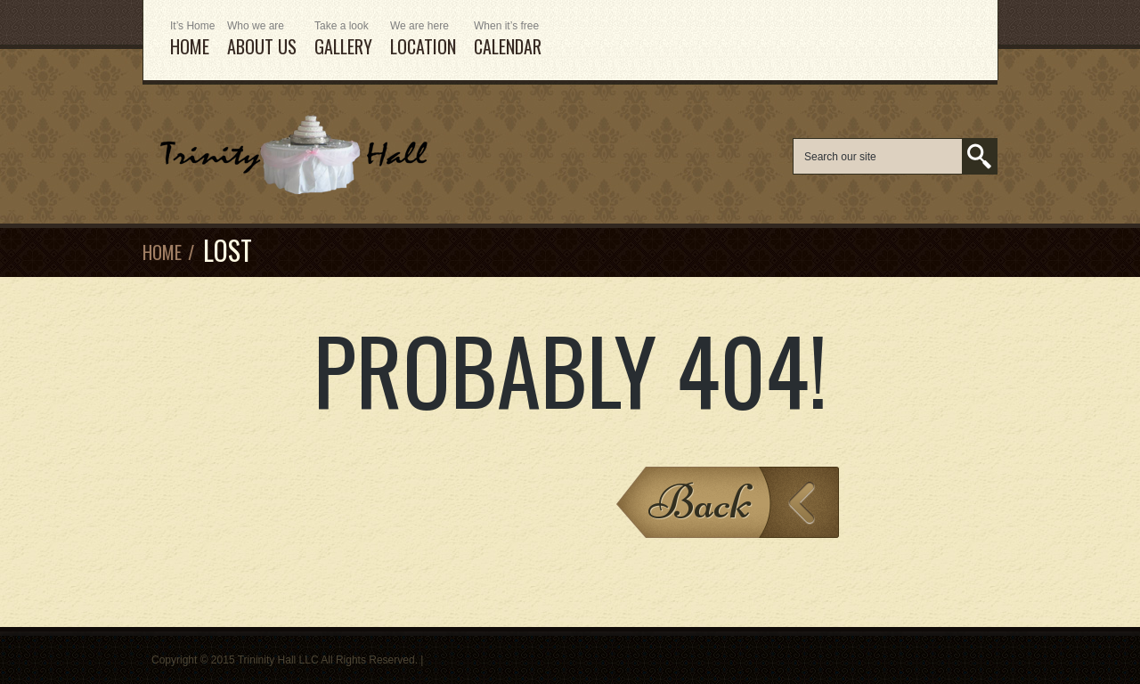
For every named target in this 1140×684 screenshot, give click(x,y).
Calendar (508, 40)
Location (423, 40)
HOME (189, 40)
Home (162, 252)
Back (700, 502)
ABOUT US (262, 40)
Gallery (343, 40)
